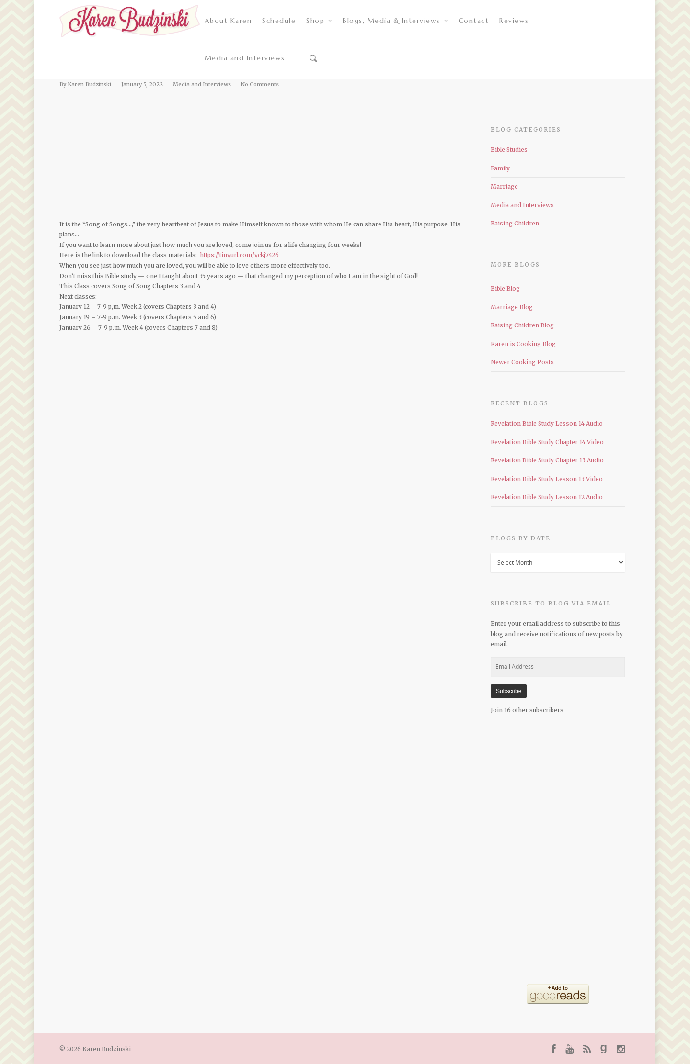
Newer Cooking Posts (522, 362)
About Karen (228, 20)
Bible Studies (509, 149)
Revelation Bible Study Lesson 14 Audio (547, 423)
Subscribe (508, 691)
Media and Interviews (245, 58)
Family (500, 168)
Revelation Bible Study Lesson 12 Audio (547, 497)
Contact (474, 20)
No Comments (260, 84)
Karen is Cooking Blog (523, 343)
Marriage (504, 186)
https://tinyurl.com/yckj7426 (239, 254)
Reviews (514, 20)
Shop (319, 20)
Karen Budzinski (89, 84)
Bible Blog (505, 288)
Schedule (279, 20)
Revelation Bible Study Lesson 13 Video (547, 478)
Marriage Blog (512, 307)
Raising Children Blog (522, 325)
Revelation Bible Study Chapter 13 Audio (547, 460)
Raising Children (515, 223)
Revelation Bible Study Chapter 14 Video (547, 442)
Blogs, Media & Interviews (396, 20)
